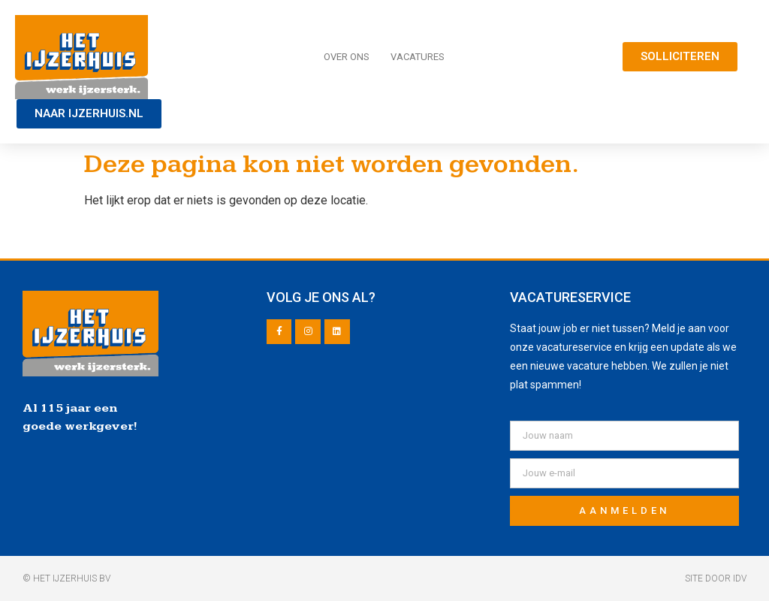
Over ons (346, 56)
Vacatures (418, 56)
